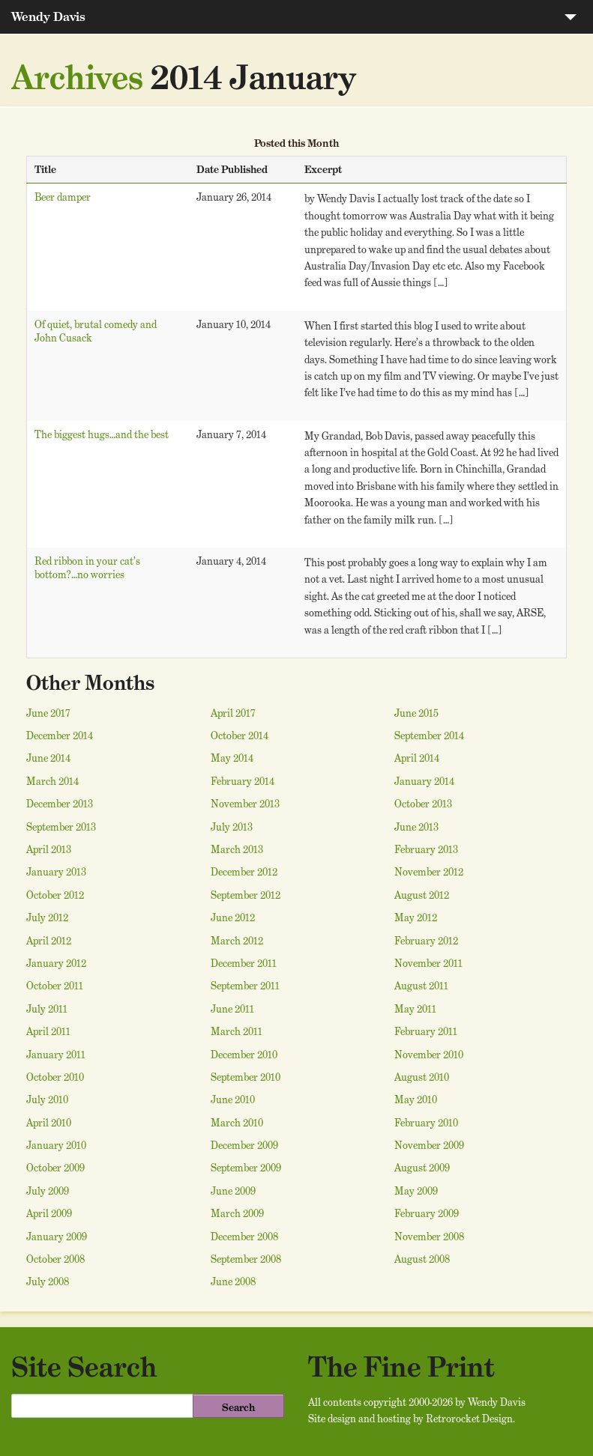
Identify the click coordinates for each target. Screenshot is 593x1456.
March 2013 (237, 849)
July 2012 (47, 917)
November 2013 (245, 803)
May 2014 (232, 758)
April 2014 (416, 758)
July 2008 (47, 1281)
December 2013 (59, 803)
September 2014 (429, 735)
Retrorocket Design (469, 1418)
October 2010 (55, 1077)
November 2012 (428, 872)
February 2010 (426, 1122)
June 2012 (233, 917)
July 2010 (47, 1099)
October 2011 (54, 985)
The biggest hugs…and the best (101, 434)
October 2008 (55, 1259)
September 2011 (245, 985)
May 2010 (415, 1099)
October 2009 (55, 1167)
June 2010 (233, 1099)
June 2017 (48, 713)
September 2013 (61, 827)
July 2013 (232, 827)
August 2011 (421, 985)
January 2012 (56, 963)
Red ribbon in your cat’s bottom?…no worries (87, 567)
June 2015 (416, 713)
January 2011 (55, 1054)
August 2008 (422, 1259)
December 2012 (244, 872)
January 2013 (56, 872)
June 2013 (416, 827)
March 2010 (237, 1122)
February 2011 (425, 1031)
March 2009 (237, 1213)
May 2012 (415, 917)
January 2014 (424, 781)
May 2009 (416, 1191)
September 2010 (245, 1077)
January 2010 (56, 1145)
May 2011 (415, 1009)
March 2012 (237, 940)
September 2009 (246, 1167)
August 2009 (422, 1167)
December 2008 (244, 1236)
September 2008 (246, 1259)
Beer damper (62, 197)
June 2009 (233, 1191)
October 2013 (423, 803)
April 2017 (233, 713)
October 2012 (55, 895)
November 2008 (429, 1236)
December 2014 (59, 735)
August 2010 (421, 1077)
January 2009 (56, 1236)
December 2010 (244, 1054)
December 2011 (244, 963)
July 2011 (46, 1009)
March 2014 (52, 781)
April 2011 (48, 1031)
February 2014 (242, 781)
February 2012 (426, 940)
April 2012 (48, 940)
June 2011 (232, 1009)
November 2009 (429, 1145)
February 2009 (426, 1213)
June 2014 (48, 758)
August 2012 (421, 895)
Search (238, 1407)
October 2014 (239, 735)
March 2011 (236, 1031)
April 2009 (49, 1213)
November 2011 (428, 963)
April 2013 (48, 849)
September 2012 (245, 895)
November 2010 (428, 1054)
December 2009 (244, 1145)
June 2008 (233, 1281)
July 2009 (47, 1191)
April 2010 (48, 1122)
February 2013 (426, 849)
